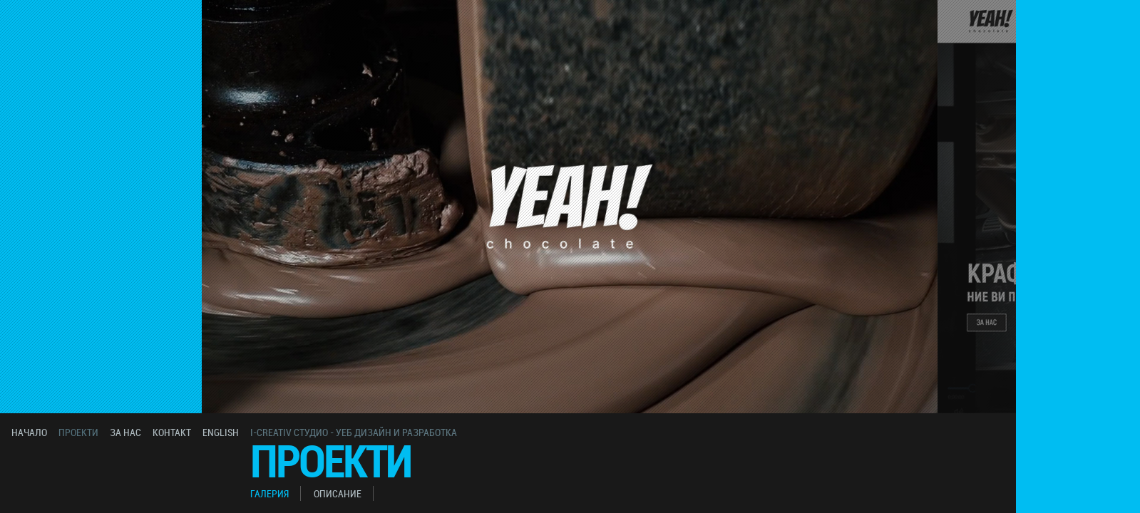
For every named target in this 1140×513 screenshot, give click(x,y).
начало (29, 432)
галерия (269, 493)
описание (337, 493)
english (220, 432)
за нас (125, 432)
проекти (78, 432)
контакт (172, 432)
